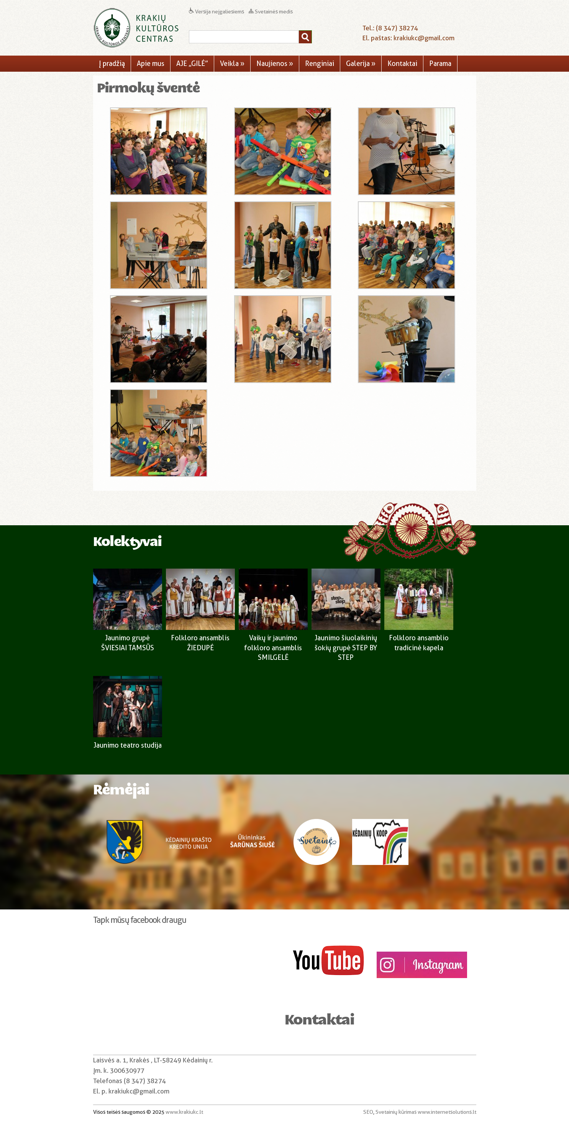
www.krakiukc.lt (184, 1112)
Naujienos (274, 63)
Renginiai (319, 63)
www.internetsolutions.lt (447, 1112)
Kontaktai (402, 63)
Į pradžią (112, 63)
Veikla (232, 63)
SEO (368, 1112)
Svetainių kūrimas (396, 1112)
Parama (440, 63)
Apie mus (150, 63)
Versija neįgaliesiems (217, 11)
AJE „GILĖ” (192, 63)
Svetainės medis (271, 11)
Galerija (361, 63)
